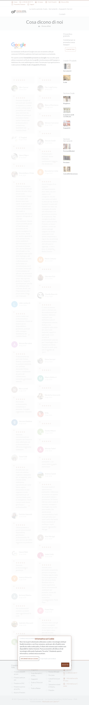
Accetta (65, 665)
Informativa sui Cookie (29, 658)
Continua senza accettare (27, 638)
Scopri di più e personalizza (48, 658)
